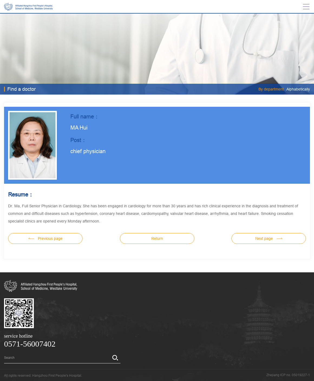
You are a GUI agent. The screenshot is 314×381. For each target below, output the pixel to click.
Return (157, 238)
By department (271, 89)
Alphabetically (298, 89)
